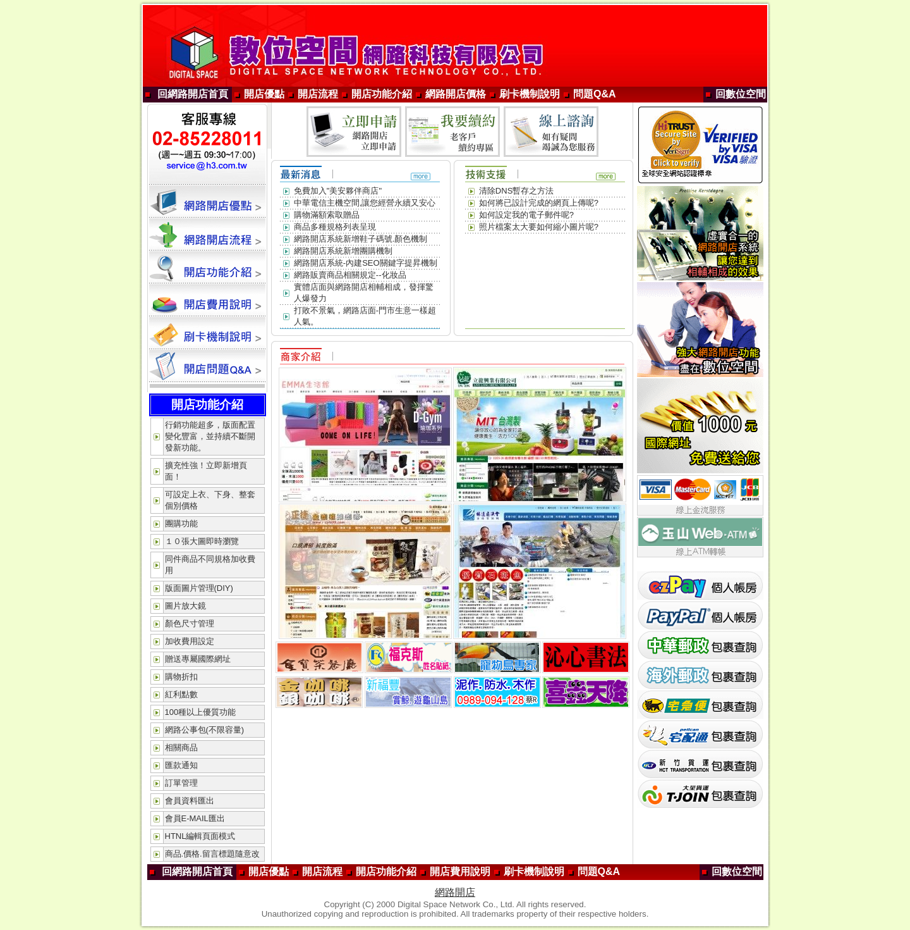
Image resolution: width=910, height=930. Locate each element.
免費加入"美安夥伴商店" (338, 190)
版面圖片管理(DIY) (199, 588)
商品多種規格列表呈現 (335, 227)
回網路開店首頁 (192, 94)
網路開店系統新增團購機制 (343, 251)
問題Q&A (594, 94)
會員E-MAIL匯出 (195, 818)
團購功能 (181, 523)
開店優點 (264, 94)
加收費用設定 (189, 641)
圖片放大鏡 (185, 606)
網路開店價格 (455, 94)
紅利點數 (181, 694)
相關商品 (181, 747)
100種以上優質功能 (200, 712)
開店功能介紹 (381, 94)
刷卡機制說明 (529, 94)
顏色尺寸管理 (189, 623)
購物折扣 (181, 676)
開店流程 (318, 94)
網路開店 (455, 892)
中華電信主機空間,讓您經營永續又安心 (365, 203)
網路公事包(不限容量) (205, 730)
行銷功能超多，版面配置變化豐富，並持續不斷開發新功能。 (210, 436)
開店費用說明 (460, 871)
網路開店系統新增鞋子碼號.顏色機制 (361, 239)
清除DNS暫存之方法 (516, 190)
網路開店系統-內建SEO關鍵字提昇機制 (365, 263)
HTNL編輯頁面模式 (200, 836)
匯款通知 (181, 765)
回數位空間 (740, 94)
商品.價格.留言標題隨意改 (212, 854)
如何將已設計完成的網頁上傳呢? (538, 203)
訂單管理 (181, 783)
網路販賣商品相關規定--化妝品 (350, 275)
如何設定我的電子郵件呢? (526, 215)
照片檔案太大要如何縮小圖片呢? (538, 227)
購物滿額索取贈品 (327, 215)
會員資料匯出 (189, 800)
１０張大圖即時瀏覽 (202, 541)
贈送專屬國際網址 (198, 659)
